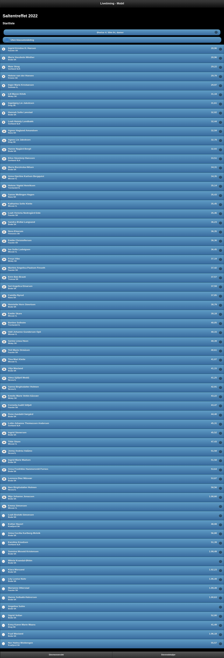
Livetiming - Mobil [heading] (112, 3)
